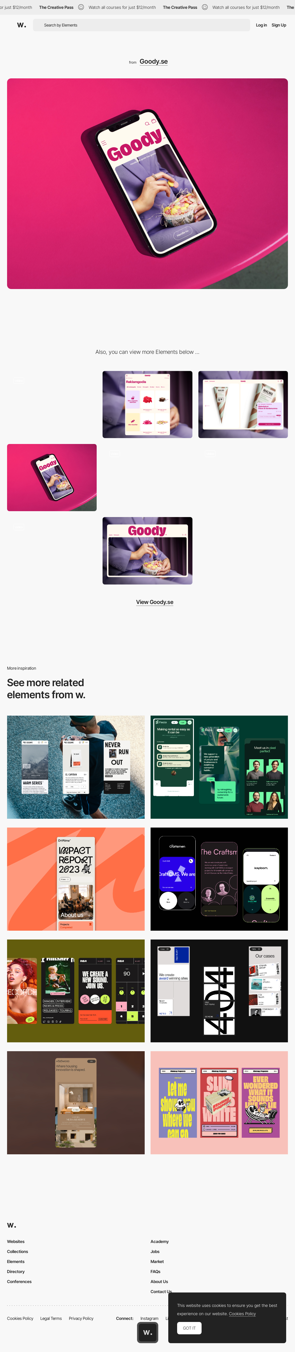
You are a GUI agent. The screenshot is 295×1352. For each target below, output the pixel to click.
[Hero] (52, 477)
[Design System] (52, 404)
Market (157, 1261)
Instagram (150, 1318)
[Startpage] (52, 551)
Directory (16, 1271)
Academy (160, 1241)
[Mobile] (76, 767)
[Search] (147, 477)
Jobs (155, 1251)
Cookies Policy (20, 1318)
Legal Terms (51, 1318)
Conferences (19, 1281)
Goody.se (154, 61)
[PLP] (147, 404)
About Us (159, 1281)
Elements (15, 1261)
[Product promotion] (243, 477)
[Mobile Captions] (219, 767)
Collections (17, 1251)
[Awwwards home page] (147, 1332)
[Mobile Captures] (219, 879)
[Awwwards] (21, 25)
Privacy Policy (81, 1318)
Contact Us (161, 1291)
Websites (15, 1241)
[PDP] (243, 404)
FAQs (155, 1271)
